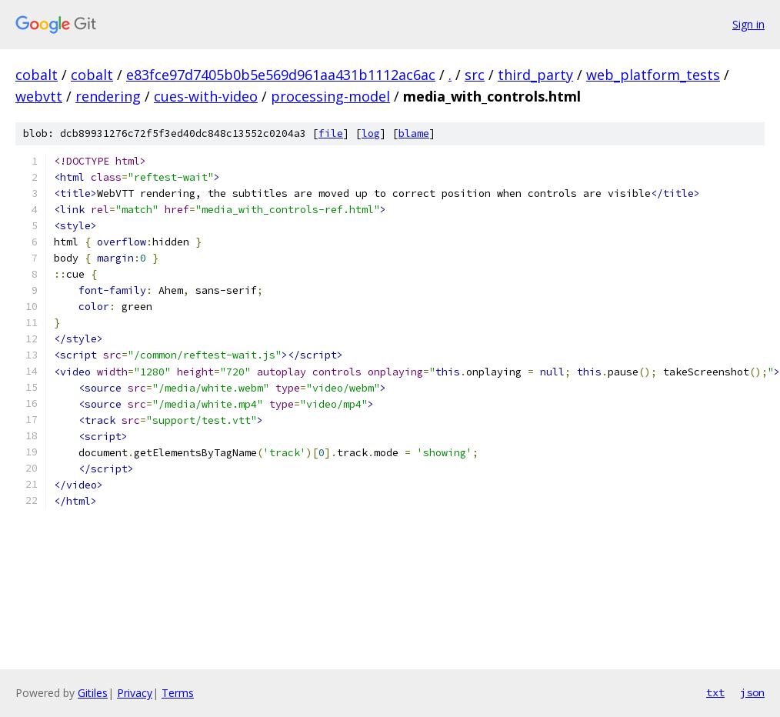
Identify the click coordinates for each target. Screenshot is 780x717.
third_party (535, 74)
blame (413, 133)
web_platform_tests (653, 74)
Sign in (748, 24)
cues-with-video (206, 96)
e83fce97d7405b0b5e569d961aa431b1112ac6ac (280, 74)
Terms (178, 692)
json (752, 692)
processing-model (330, 96)
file (330, 133)
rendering (108, 96)
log (371, 133)
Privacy (134, 692)
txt (715, 692)
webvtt (38, 96)
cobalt (36, 74)
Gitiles (93, 692)
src (475, 74)
